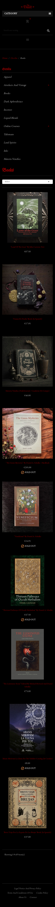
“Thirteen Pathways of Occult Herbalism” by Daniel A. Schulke (27, 610)
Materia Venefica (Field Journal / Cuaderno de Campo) (28, 391)
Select (27, 182)
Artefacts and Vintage (15, 85)
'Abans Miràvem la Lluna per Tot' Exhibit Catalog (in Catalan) (27, 759)
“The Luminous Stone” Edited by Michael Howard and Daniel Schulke (27, 685)
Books (7, 93)
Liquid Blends (11, 118)
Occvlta (6, 69)
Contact (33, 897)
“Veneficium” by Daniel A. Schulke (27, 537)
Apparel (7, 77)
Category (10, 13)
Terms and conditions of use (20, 893)
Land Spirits (10, 142)
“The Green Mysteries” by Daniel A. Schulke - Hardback (27, 463)
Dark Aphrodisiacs (13, 101)
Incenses (8, 110)
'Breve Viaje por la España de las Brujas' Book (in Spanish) (27, 833)
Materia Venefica (12, 159)
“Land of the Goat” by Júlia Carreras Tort (27, 247)
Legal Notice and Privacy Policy (27, 889)
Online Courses (12, 126)
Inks (6, 151)
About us (22, 897)
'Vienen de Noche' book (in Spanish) (27, 319)
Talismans (9, 134)
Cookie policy (42, 893)
